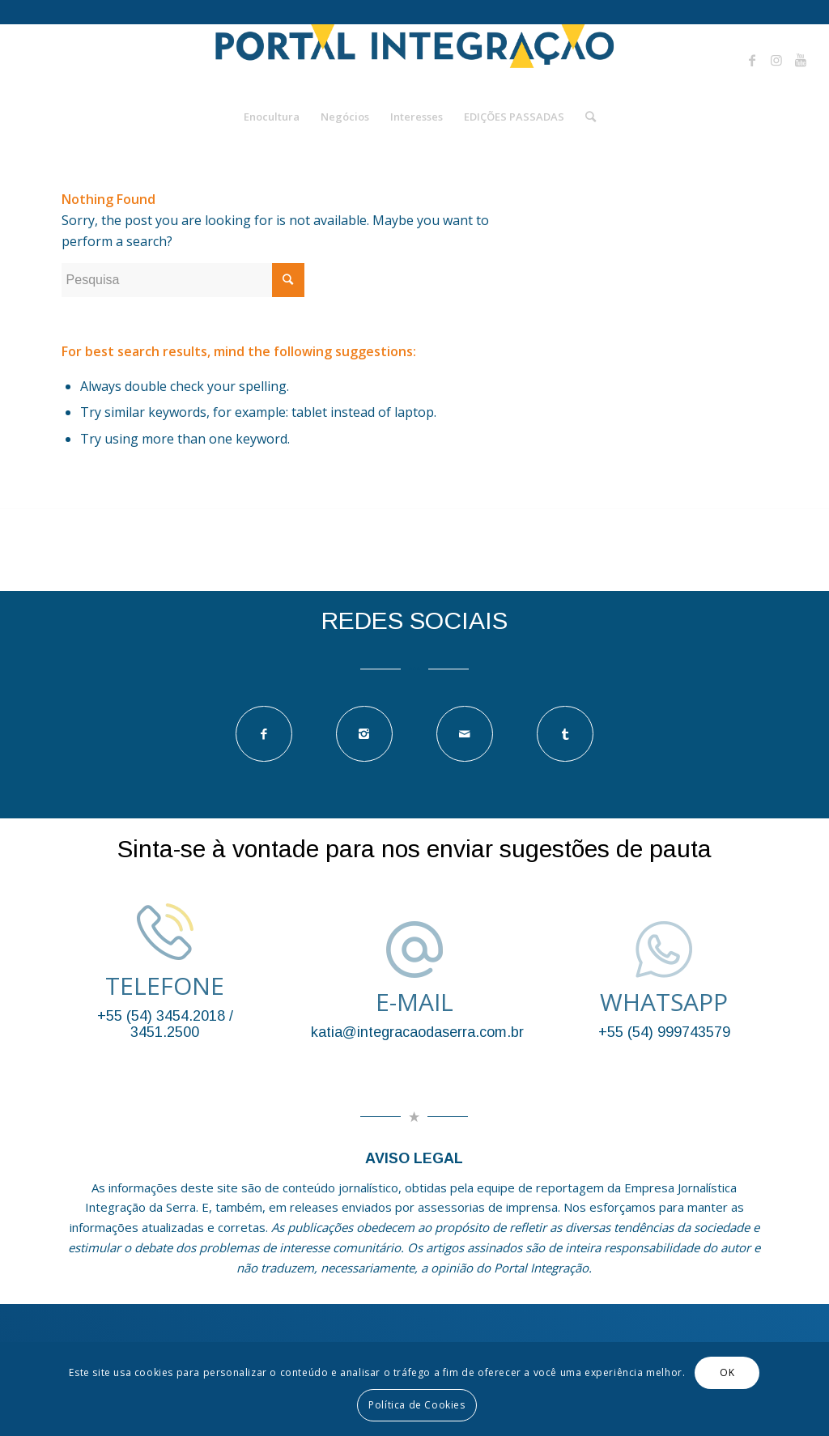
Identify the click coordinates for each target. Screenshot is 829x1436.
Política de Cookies (416, 1405)
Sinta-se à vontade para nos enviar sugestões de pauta (414, 848)
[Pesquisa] (585, 116)
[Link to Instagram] (776, 60)
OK (727, 1372)
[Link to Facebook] (752, 60)
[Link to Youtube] (801, 60)
